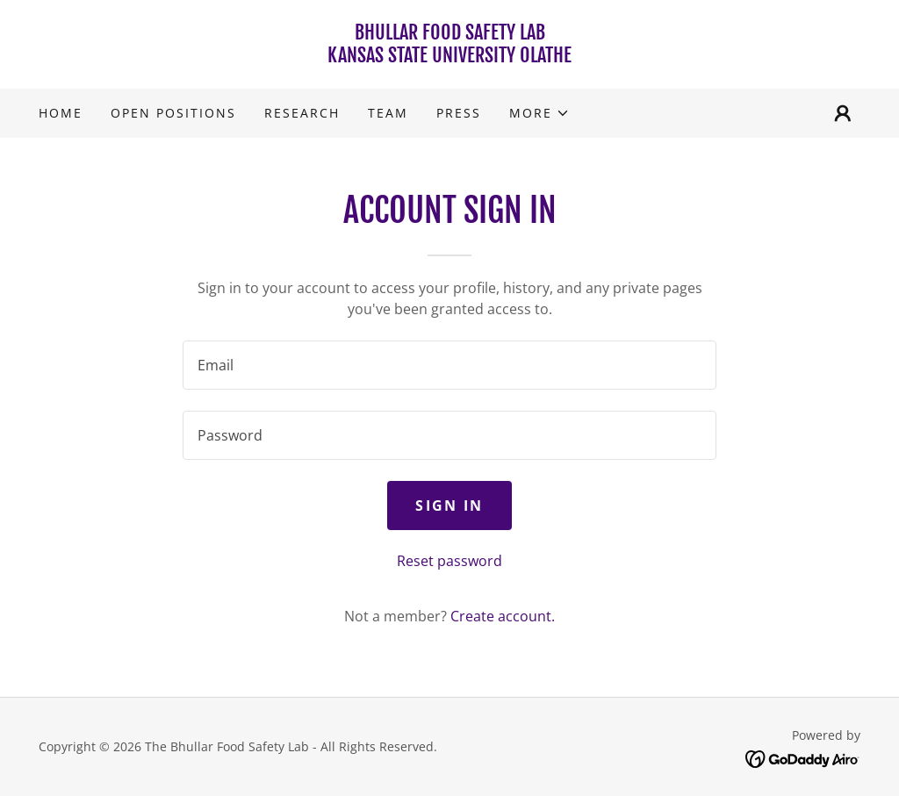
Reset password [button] (449, 560)
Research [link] (302, 112)
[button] (539, 113)
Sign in (449, 505)
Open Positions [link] (173, 112)
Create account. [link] (502, 616)
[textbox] (449, 365)
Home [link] (61, 112)
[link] (449, 57)
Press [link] (458, 112)
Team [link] (388, 112)
